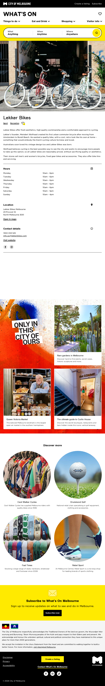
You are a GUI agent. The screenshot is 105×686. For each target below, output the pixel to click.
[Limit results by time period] (47, 32)
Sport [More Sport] (5, 123)
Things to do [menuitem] (11, 21)
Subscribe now (53, 613)
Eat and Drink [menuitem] (40, 21)
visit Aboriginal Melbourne (44, 647)
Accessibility (9, 666)
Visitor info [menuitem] (94, 21)
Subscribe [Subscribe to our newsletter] (97, 4)
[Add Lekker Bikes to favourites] (23, 123)
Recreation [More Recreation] (14, 123)
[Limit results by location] (77, 32)
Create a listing (82, 4)
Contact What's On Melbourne (52, 666)
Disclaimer (8, 657)
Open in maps (9, 219)
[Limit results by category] (18, 32)
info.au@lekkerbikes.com (15, 236)
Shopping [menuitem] (68, 21)
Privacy (6, 661)
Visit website (9, 240)
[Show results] (96, 33)
